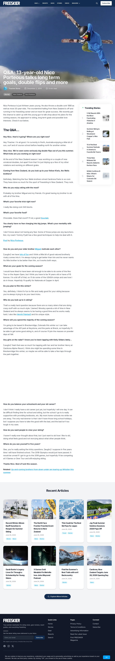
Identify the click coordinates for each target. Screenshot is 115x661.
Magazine (76, 3)
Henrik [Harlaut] (24, 314)
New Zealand (17, 94)
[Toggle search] (97, 3)
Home (50, 624)
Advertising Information (79, 631)
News (52, 3)
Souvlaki (44, 218)
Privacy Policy (75, 624)
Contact (96, 624)
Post (5, 240)
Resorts (45, 3)
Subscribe (106, 3)
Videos (67, 3)
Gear (37, 3)
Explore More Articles (57, 596)
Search (50, 637)
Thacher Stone (14, 88)
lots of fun (24, 254)
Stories (59, 3)
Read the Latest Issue (78, 634)
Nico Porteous (30, 94)
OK (106, 657)
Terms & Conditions (77, 627)
